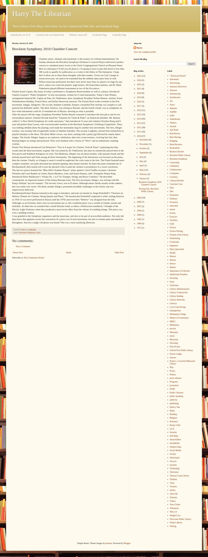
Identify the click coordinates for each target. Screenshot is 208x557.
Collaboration (175, 170)
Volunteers (174, 508)
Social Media (175, 450)
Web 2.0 (173, 512)
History (173, 260)
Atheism (173, 108)
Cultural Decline (177, 180)
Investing (174, 278)
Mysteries (174, 339)
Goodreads (174, 242)
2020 (139, 93)
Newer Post (18, 252)
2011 (139, 132)
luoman (109, 543)
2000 (139, 215)
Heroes (173, 256)
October (143, 148)
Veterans (173, 497)
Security (173, 432)
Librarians (174, 285)
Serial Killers (175, 439)
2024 (139, 80)
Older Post (119, 252)
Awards (173, 126)
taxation (173, 465)
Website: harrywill (78, 35)
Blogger (127, 543)
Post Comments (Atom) (34, 258)
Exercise (173, 217)
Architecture (175, 97)
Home (68, 252)
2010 (139, 136)
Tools (172, 483)
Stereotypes (175, 458)
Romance (174, 421)
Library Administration (179, 289)
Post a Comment (23, 246)
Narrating (174, 343)
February (143, 174)
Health (172, 253)
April (141, 165)
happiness (174, 245)
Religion (173, 418)
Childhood (174, 166)
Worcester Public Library (180, 519)
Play (172, 367)
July (141, 157)
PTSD (172, 389)
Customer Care (176, 184)
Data (172, 188)
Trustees (173, 486)
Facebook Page (99, 35)
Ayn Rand (174, 130)
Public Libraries (176, 393)
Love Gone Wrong (178, 307)
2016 (139, 110)
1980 (139, 223)
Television (174, 472)
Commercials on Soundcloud (50, 35)
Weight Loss (175, 515)
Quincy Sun (175, 407)
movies (173, 328)
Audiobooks (175, 119)
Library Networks (177, 300)
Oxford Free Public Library (181, 350)
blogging (173, 141)
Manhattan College (178, 314)
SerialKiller (175, 443)
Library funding (176, 296)
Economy (174, 202)
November (144, 144)
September (144, 153)
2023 (139, 84)
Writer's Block (176, 522)
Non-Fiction (175, 347)
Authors (173, 123)
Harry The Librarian (41, 14)
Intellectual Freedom (178, 274)
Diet (171, 191)
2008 (139, 202)
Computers (174, 173)
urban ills (174, 494)
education (174, 206)
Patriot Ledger (176, 354)
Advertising (175, 83)
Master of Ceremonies (179, 318)
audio (172, 115)
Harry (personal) (177, 249)
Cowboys (174, 177)
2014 (139, 119)
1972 (139, 228)
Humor (173, 267)
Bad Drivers (175, 133)
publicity (173, 400)
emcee (172, 209)
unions (172, 490)
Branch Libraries (177, 151)
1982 (139, 219)
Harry (139, 48)
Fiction (173, 227)
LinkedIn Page (119, 35)
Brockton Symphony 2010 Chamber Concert (150, 183)
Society (173, 454)
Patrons (173, 357)
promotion (174, 385)
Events (173, 213)
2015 (139, 114)
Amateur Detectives (178, 86)
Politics (173, 374)
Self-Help (174, 436)
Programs (174, 382)
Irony (172, 282)
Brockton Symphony (27, 233)
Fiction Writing (176, 231)
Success (173, 461)
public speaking (176, 396)
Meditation (174, 325)
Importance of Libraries (180, 271)
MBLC (173, 321)
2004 (139, 211)
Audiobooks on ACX (20, 35)
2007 (139, 206)
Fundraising (175, 238)
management (175, 310)
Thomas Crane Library (179, 476)
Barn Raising (175, 137)
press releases (175, 378)
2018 (139, 101)
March (142, 170)
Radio (172, 411)
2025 (139, 76)
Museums (174, 332)
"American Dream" (178, 76)
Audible (173, 112)
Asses (172, 105)
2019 (139, 97)
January (143, 178)
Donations (174, 195)
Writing (173, 526)
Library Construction (179, 292)
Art (171, 101)
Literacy (173, 303)
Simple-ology (175, 447)
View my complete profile (145, 52)
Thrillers (173, 479)
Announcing (175, 94)
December (144, 140)
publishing (174, 403)
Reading (173, 414)
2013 (139, 123)
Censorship (174, 162)
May (141, 161)
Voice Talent (175, 504)
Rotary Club (175, 425)
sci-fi (172, 429)
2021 (139, 89)
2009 (139, 198)
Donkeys (173, 199)
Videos (173, 501)
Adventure (174, 79)
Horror (173, 263)
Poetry (172, 371)
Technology (175, 468)
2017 (139, 106)
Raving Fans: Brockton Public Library (149, 190)
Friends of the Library (179, 235)
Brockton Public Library (180, 155)
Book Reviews (176, 144)
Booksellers (175, 148)
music (38, 233)
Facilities (173, 220)
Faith (172, 224)
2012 (139, 127)
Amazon (173, 90)
